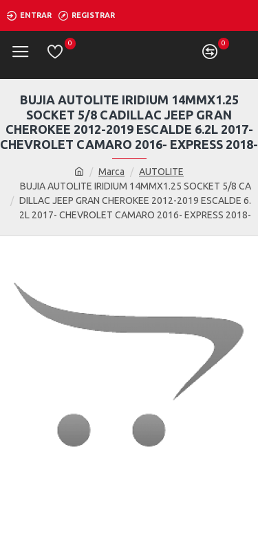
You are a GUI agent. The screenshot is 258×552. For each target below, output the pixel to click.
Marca (111, 171)
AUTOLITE (161, 171)
